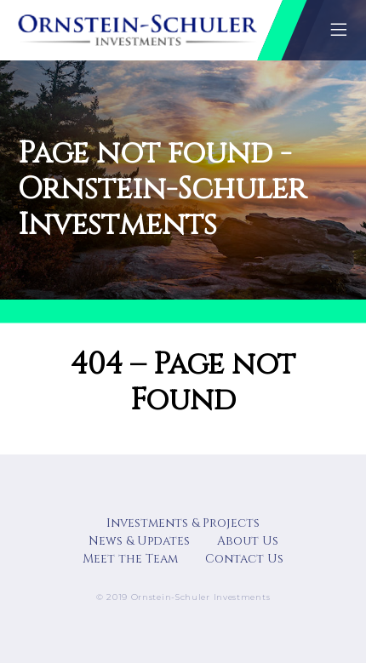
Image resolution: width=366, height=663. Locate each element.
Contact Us (244, 559)
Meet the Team (130, 559)
